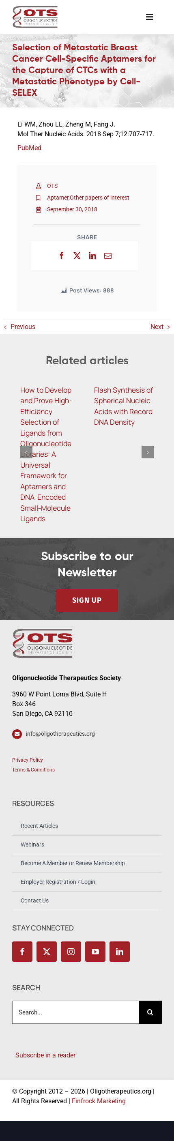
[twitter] (47, 951)
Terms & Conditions (33, 770)
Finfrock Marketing (99, 1101)
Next (156, 327)
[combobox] (75, 1012)
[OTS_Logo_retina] (35, 9)
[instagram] (71, 951)
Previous (23, 327)
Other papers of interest (99, 197)
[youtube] (95, 951)
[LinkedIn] (92, 255)
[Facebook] (61, 255)
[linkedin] (120, 951)
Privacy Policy (27, 760)
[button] (26, 452)
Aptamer (58, 197)
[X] (77, 255)
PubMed (29, 148)
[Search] (150, 1012)
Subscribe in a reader (43, 1055)
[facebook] (22, 951)
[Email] (108, 255)
